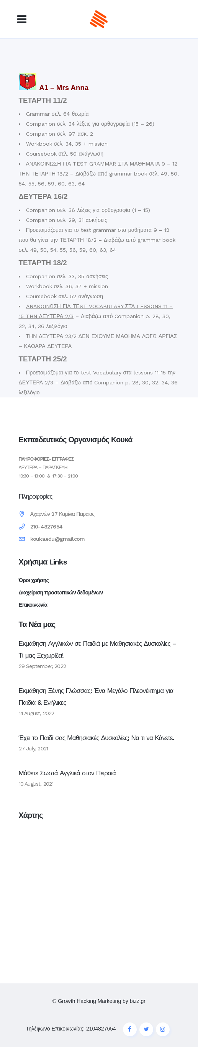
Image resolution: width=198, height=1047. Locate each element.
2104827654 (101, 1029)
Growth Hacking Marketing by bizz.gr (102, 1001)
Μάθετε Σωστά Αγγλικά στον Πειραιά (67, 773)
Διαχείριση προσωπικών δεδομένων (61, 592)
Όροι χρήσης (34, 580)
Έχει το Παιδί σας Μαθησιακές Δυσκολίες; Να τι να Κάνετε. (97, 738)
